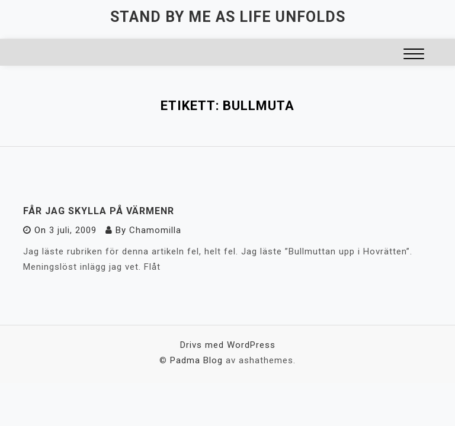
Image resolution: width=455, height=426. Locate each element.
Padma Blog (196, 360)
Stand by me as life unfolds (227, 16)
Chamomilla (155, 230)
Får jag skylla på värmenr (98, 211)
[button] (413, 55)
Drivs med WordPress (227, 345)
